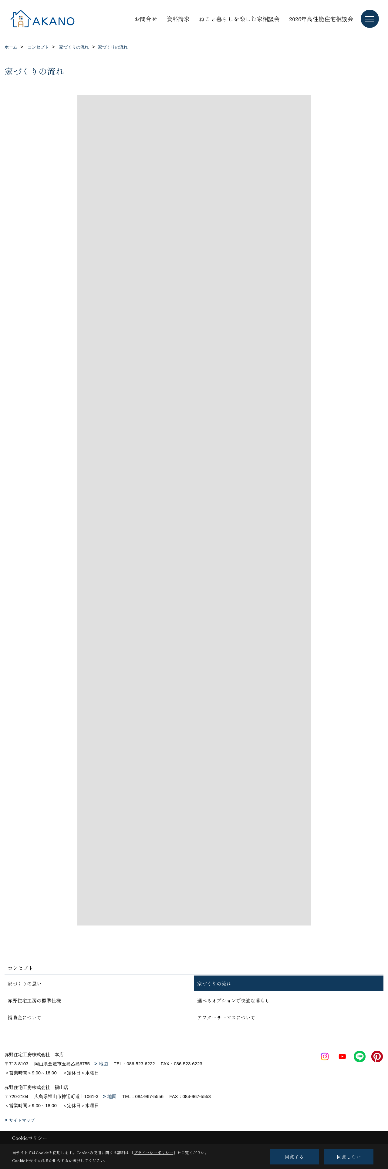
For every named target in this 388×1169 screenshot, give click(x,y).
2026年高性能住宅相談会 (321, 19)
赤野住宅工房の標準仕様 (34, 1000)
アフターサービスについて (226, 1017)
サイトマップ (22, 1120)
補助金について (25, 1017)
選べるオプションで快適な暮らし (233, 1000)
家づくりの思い (25, 983)
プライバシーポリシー (153, 1152)
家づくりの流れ (214, 983)
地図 (103, 1063)
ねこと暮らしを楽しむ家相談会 (239, 19)
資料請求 (178, 19)
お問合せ (145, 19)
